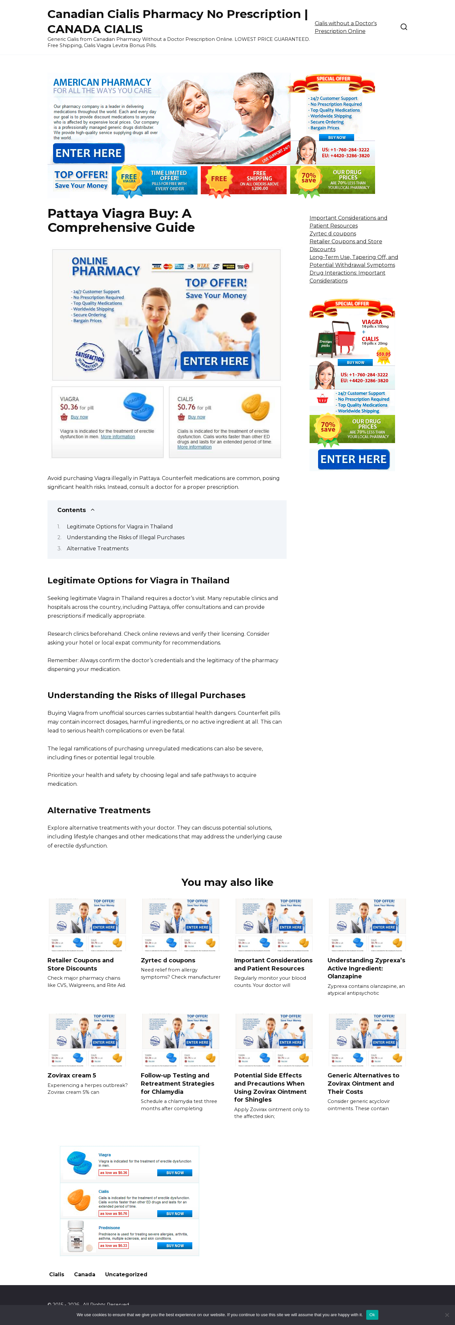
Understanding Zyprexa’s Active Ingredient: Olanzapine (366, 968)
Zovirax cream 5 (71, 1075)
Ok (372, 1314)
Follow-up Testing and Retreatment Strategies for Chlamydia (177, 1083)
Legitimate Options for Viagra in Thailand (120, 527)
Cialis (56, 1275)
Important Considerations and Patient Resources (273, 964)
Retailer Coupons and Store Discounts (80, 964)
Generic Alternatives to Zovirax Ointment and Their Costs (363, 1083)
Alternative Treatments (97, 548)
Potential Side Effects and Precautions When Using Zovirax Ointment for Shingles (270, 1087)
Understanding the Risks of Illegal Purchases (125, 537)
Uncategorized (126, 1275)
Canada (84, 1275)
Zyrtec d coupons (333, 234)
